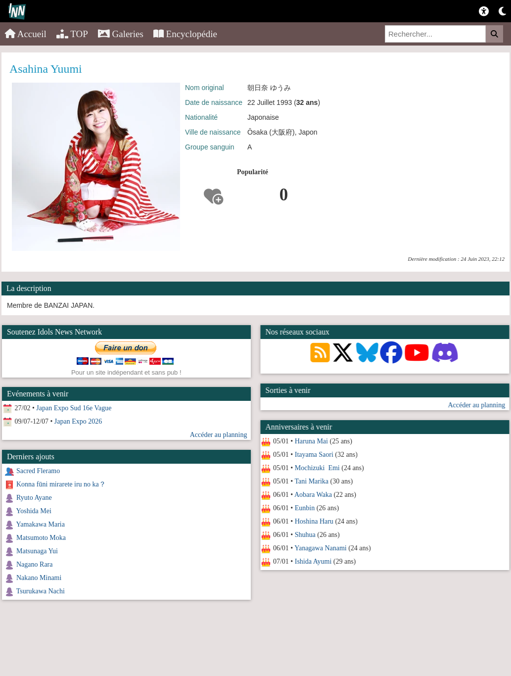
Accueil (25, 34)
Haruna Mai (310, 441)
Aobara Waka (312, 494)
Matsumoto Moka (41, 537)
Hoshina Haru (313, 521)
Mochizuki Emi (316, 468)
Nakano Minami (38, 577)
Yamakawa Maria (40, 524)
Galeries (120, 34)
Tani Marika (311, 481)
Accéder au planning (476, 405)
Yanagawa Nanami (320, 548)
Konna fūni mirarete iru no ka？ (61, 484)
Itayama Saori (313, 454)
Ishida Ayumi (312, 561)
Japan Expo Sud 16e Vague (73, 408)
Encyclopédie (185, 34)
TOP (72, 34)
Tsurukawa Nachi (40, 591)
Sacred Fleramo (38, 471)
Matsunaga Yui (37, 551)
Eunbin (304, 508)
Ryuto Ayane (34, 497)
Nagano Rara (34, 564)
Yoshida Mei (33, 511)
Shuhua (304, 534)
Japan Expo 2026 (78, 421)
